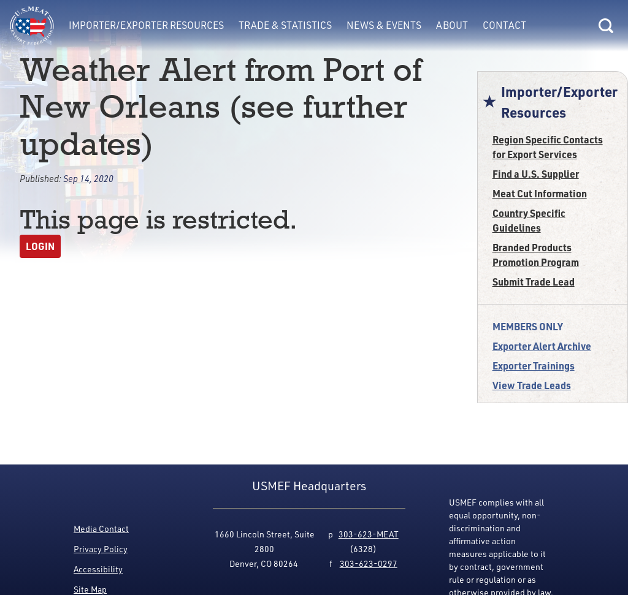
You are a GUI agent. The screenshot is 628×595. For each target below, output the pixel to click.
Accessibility (98, 569)
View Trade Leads (531, 385)
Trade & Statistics (285, 25)
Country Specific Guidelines (528, 220)
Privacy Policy (101, 549)
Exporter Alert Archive (541, 345)
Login (40, 246)
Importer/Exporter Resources (146, 25)
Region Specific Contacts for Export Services (547, 147)
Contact (504, 25)
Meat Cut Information (539, 193)
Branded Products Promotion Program (535, 254)
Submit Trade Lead (533, 281)
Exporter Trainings (533, 365)
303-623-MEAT (369, 534)
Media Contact (101, 528)
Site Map (90, 589)
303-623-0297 (368, 563)
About (452, 25)
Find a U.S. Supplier (535, 173)
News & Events (384, 25)
